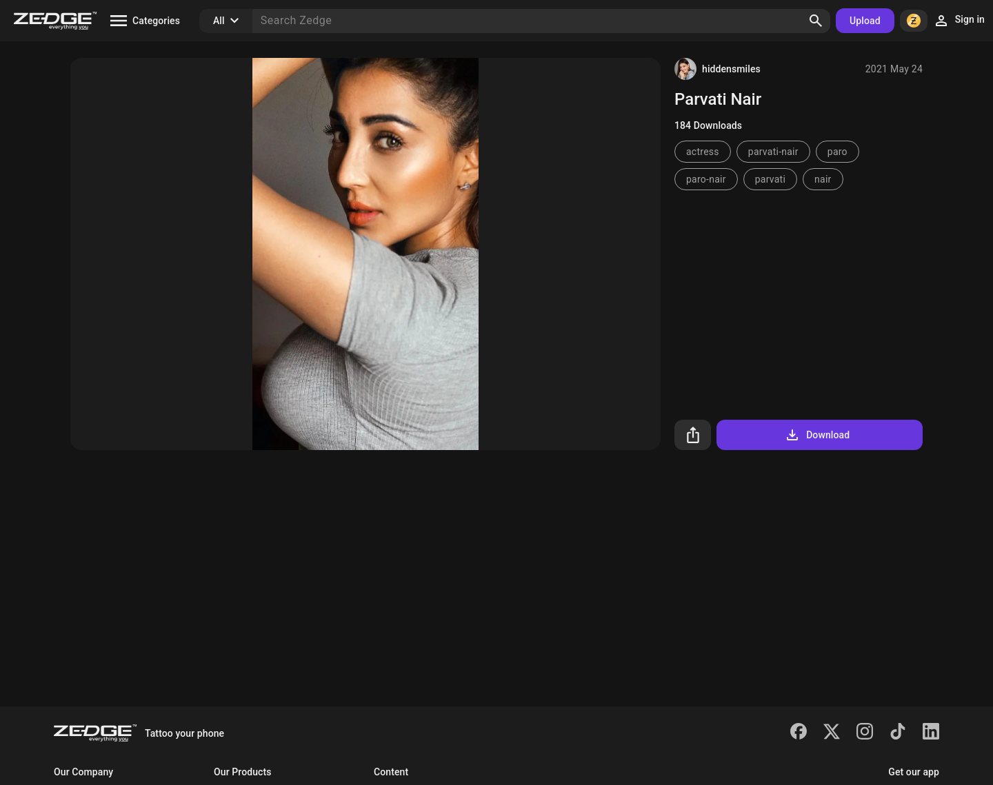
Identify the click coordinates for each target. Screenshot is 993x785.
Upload (865, 20)
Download (817, 435)
